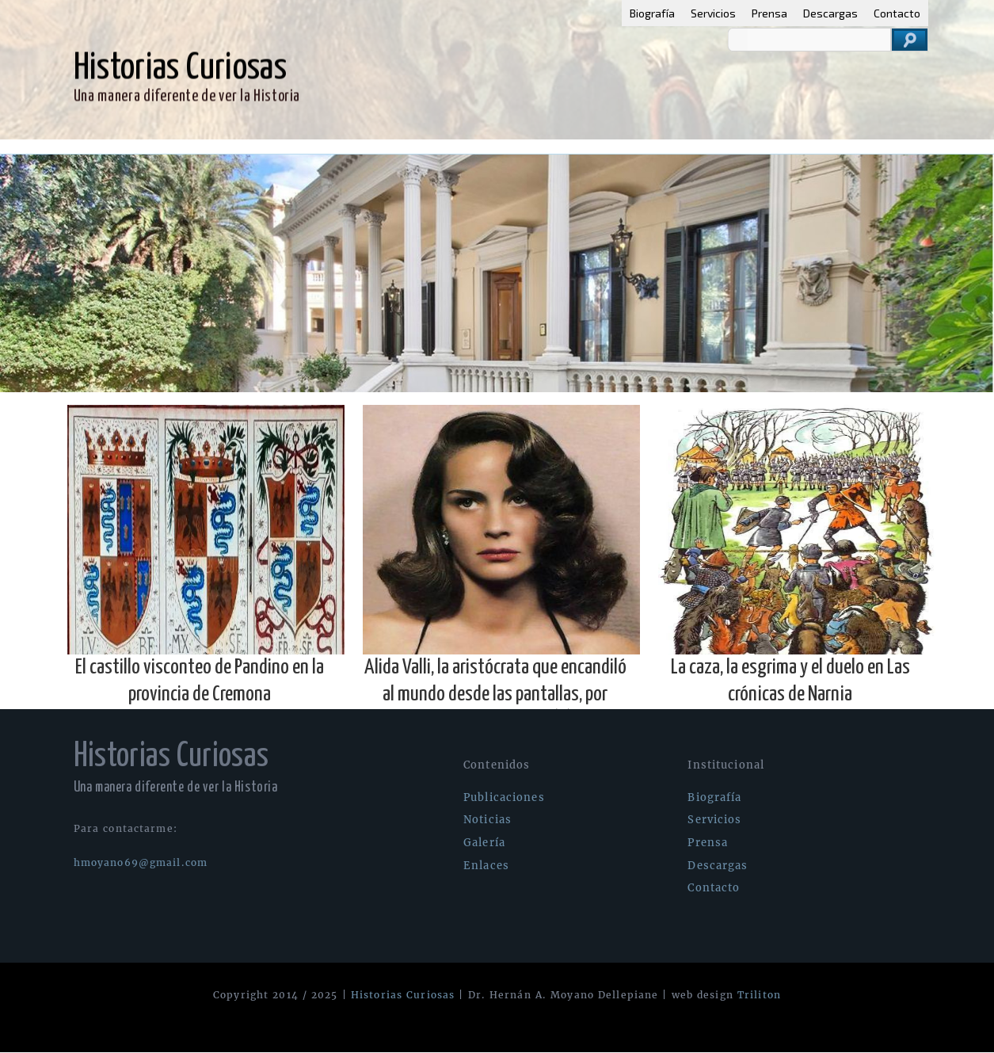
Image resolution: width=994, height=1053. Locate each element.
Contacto (897, 13)
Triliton (759, 995)
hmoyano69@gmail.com (141, 862)
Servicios (713, 13)
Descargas (830, 13)
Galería (248, 146)
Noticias (182, 146)
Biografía (652, 13)
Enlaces (312, 146)
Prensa (769, 13)
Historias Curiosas (403, 995)
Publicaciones (98, 146)
